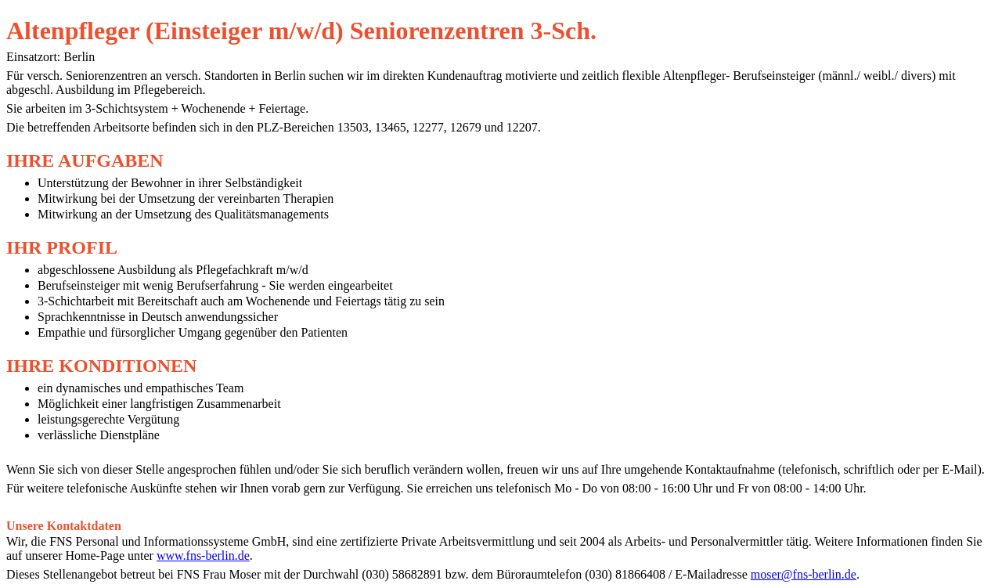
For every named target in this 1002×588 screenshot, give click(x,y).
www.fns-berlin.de (203, 555)
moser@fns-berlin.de (803, 574)
